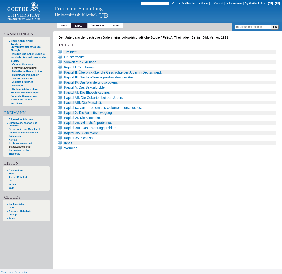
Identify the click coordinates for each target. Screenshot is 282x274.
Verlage (13, 214)
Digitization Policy (255, 3)
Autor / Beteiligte (18, 177)
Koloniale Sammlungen (24, 96)
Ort (10, 180)
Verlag (12, 184)
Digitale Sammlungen (21, 41)
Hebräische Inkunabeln (25, 75)
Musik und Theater (21, 99)
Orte (11, 207)
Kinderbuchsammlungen (25, 92)
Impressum (235, 3)
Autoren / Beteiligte (20, 211)
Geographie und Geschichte (25, 129)
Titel (64, 25)
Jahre (12, 218)
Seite (116, 25)
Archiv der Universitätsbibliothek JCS (26, 45)
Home (204, 3)
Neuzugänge (16, 170)
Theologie (14, 153)
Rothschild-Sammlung (25, 89)
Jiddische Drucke (22, 78)
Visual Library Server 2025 (14, 272)
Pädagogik (15, 136)
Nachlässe (17, 103)
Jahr (11, 187)
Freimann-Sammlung (24, 68)
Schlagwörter (16, 204)
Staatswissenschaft (20, 146)
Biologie (15, 50)
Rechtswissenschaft (20, 143)
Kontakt (218, 3)
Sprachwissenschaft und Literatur (23, 124)
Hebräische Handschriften (27, 71)
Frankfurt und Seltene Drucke (28, 54)
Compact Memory (22, 64)
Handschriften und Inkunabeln (28, 57)
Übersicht (98, 25)
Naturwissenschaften (21, 150)
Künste (13, 139)
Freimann (15, 113)
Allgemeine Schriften (21, 119)
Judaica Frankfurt (22, 82)
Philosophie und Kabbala (23, 132)
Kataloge (17, 85)
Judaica (15, 61)
